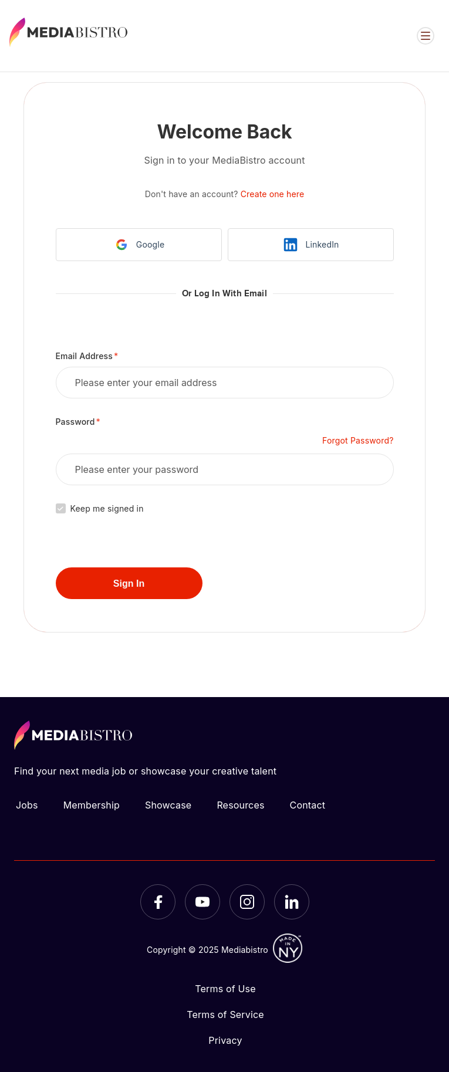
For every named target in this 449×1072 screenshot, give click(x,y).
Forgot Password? (357, 440)
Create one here (272, 194)
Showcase (168, 805)
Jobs (27, 805)
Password (75, 422)
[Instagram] (247, 901)
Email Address (84, 356)
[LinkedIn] (291, 901)
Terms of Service (225, 1014)
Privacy (225, 1040)
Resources (240, 805)
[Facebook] (157, 901)
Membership (91, 805)
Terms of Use (225, 989)
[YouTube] (202, 901)
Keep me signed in (107, 508)
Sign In (128, 584)
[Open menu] (425, 36)
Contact (308, 805)
